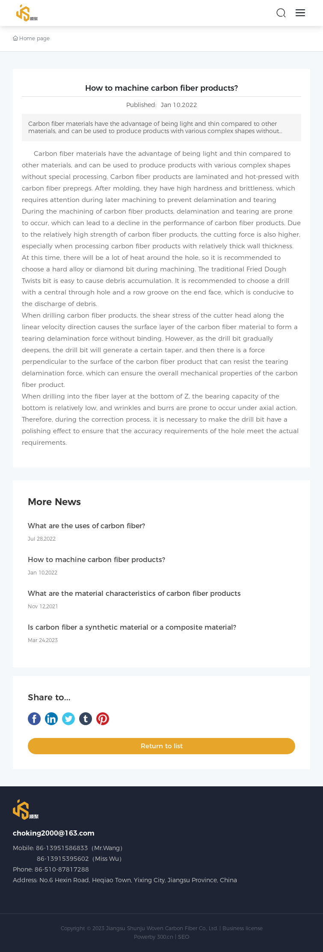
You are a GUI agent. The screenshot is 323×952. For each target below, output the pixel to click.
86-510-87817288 (62, 869)
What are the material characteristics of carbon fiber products (134, 593)
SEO (184, 936)
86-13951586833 (62, 848)
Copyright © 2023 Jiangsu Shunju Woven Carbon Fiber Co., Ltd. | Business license (162, 928)
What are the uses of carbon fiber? (86, 526)
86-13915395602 (63, 859)
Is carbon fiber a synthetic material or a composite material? (132, 627)
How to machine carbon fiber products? (96, 560)
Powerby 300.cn (153, 937)
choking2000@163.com (54, 833)
